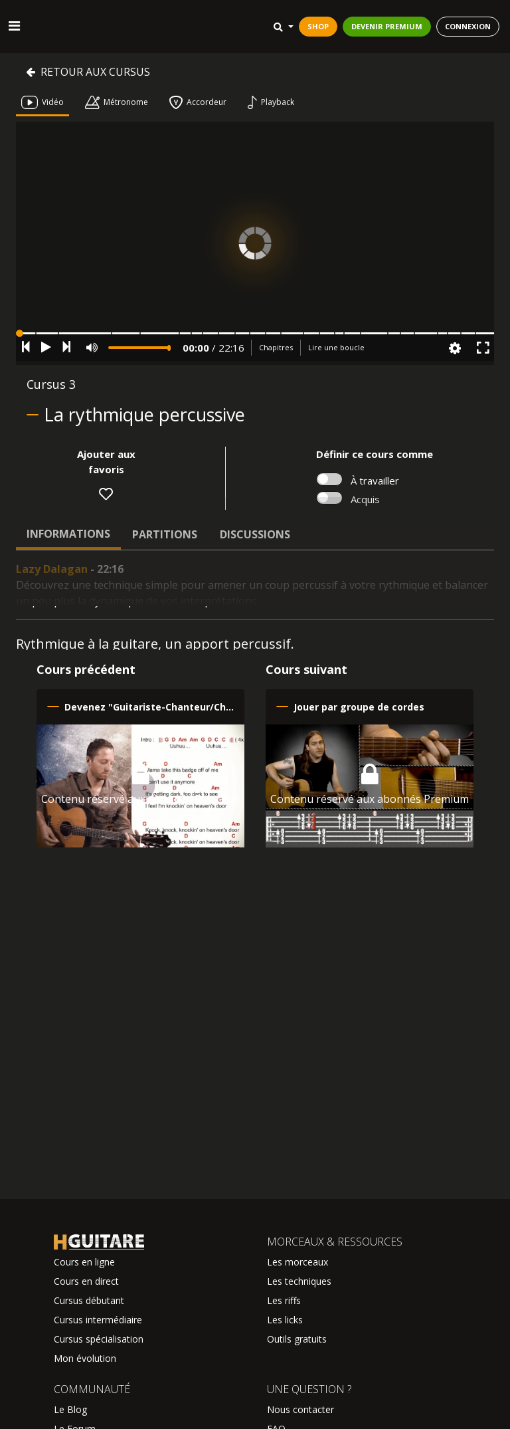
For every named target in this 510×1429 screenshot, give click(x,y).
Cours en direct (86, 1281)
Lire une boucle (336, 347)
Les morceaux (297, 1262)
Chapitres (276, 347)
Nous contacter (300, 1409)
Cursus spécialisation (98, 1339)
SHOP (318, 26)
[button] (255, 333)
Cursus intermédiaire (98, 1319)
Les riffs (284, 1300)
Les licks (285, 1319)
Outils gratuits (297, 1339)
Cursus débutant (89, 1300)
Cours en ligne (84, 1262)
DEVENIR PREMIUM (386, 26)
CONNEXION (468, 26)
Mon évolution (85, 1358)
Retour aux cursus (88, 71)
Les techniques (299, 1281)
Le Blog (70, 1409)
